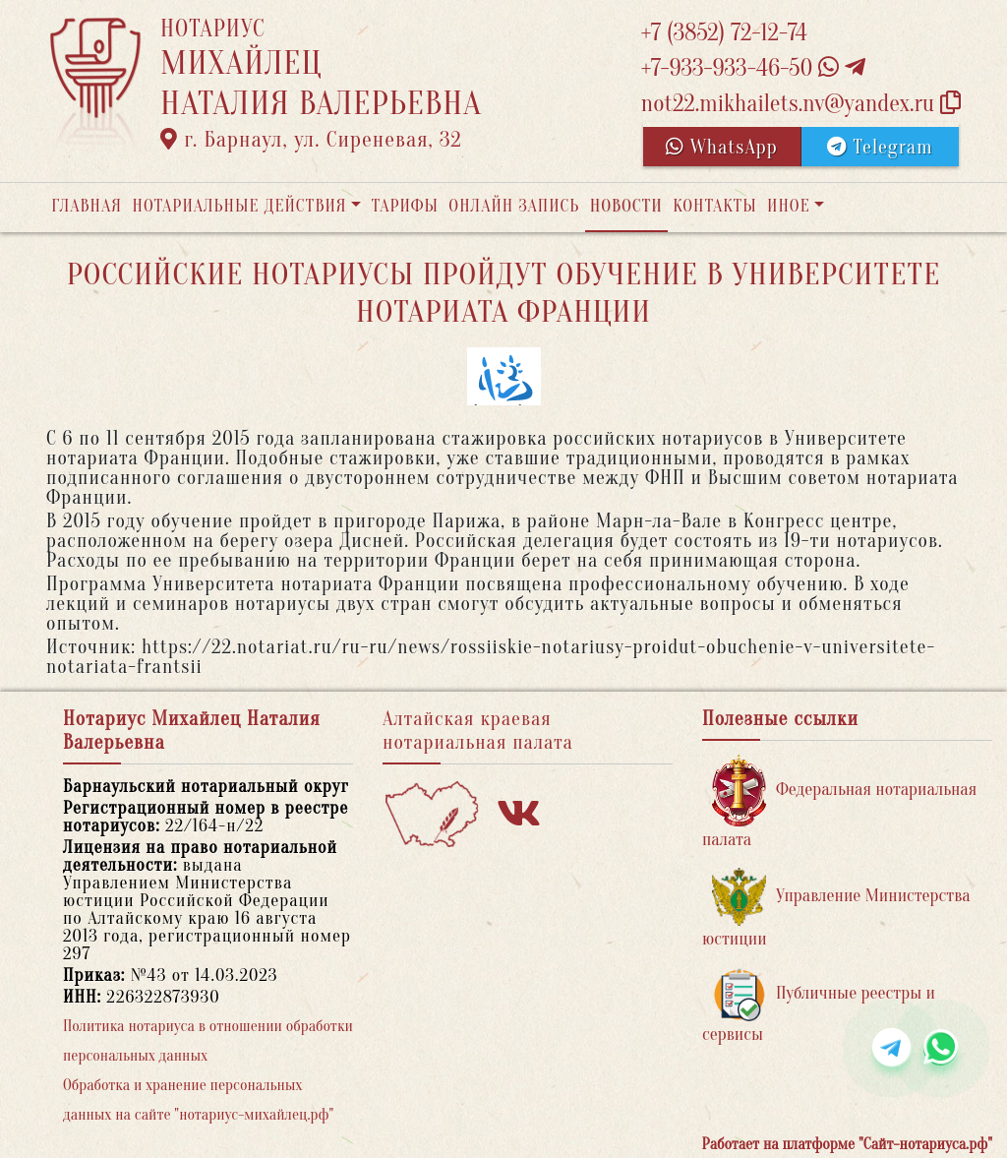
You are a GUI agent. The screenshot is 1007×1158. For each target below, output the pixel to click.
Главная (86, 206)
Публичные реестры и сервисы (818, 1006)
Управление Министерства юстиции (836, 908)
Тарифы (405, 206)
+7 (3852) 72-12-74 (724, 33)
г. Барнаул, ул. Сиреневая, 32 (311, 139)
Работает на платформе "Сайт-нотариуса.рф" (847, 1144)
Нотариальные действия (239, 206)
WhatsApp (722, 147)
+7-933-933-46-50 (753, 68)
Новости (626, 206)
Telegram (879, 147)
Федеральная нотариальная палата (839, 802)
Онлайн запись (513, 206)
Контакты (714, 206)
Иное (788, 206)
